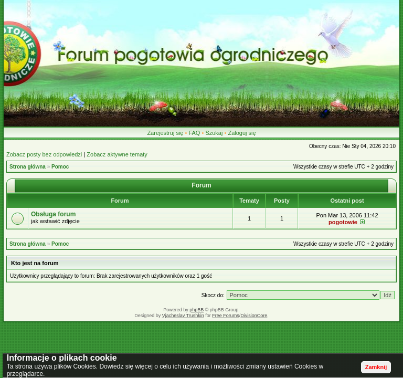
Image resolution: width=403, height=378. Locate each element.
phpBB (196, 309)
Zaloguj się (242, 133)
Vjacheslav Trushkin (183, 315)
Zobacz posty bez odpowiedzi (44, 154)
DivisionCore (253, 315)
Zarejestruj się (165, 133)
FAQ (194, 133)
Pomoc (60, 167)
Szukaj (213, 133)
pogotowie (342, 222)
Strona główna (27, 167)
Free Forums (225, 315)
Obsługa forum (53, 214)
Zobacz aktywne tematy (117, 154)
